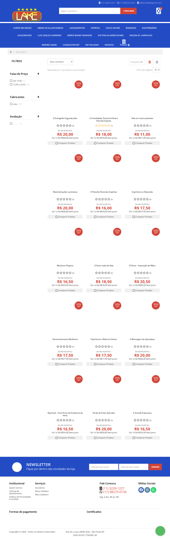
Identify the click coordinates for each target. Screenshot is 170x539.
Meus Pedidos (42, 490)
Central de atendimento (15, 491)
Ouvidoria (40, 486)
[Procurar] (128, 11)
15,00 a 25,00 (21, 83)
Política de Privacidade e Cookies (20, 497)
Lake (17, 103)
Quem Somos (15, 486)
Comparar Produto (65, 142)
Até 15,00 (19, 79)
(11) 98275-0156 (115, 491)
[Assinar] (155, 466)
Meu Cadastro (42, 493)
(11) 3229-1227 (113, 487)
